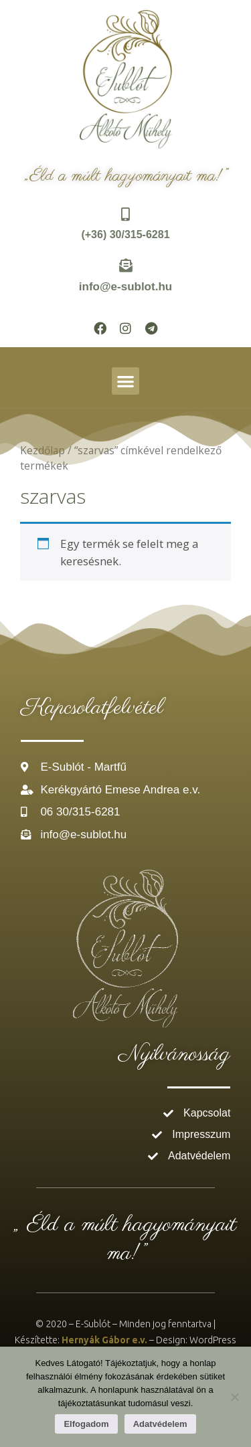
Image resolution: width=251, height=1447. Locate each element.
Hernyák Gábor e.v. (104, 1340)
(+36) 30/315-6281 (125, 234)
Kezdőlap (42, 450)
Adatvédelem (160, 1424)
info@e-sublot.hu (125, 286)
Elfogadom (86, 1424)
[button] (125, 381)
